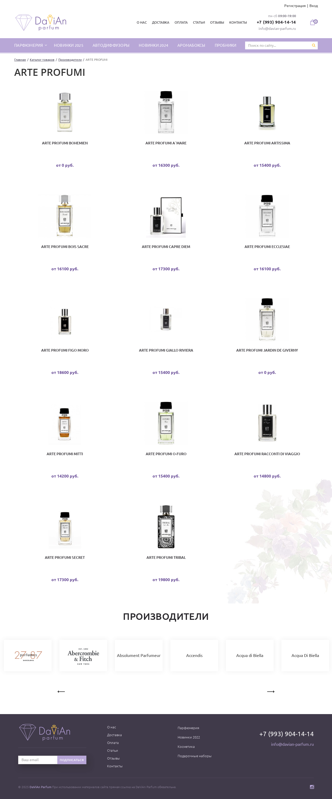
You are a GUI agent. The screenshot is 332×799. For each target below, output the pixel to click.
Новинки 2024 (153, 45)
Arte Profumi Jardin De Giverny (267, 350)
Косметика (186, 746)
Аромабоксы (191, 45)
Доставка (160, 22)
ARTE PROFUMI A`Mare (166, 143)
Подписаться (72, 760)
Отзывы (217, 22)
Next (270, 691)
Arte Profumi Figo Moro (65, 350)
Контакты (238, 22)
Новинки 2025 (68, 45)
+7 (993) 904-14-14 (276, 22)
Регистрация (295, 6)
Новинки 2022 (189, 737)
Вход (313, 6)
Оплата (181, 22)
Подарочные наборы (195, 756)
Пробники (226, 45)
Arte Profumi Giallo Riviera (166, 350)
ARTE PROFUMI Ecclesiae (267, 247)
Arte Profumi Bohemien (65, 143)
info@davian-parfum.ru (277, 28)
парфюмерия (29, 45)
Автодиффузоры (111, 45)
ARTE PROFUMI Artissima (267, 143)
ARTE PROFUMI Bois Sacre (65, 247)
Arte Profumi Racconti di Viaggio (267, 454)
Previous (62, 691)
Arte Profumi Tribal (166, 557)
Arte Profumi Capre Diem (166, 247)
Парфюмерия (188, 728)
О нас (142, 22)
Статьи (199, 22)
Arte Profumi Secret (65, 557)
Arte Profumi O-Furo (166, 454)
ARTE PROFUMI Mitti (65, 454)
